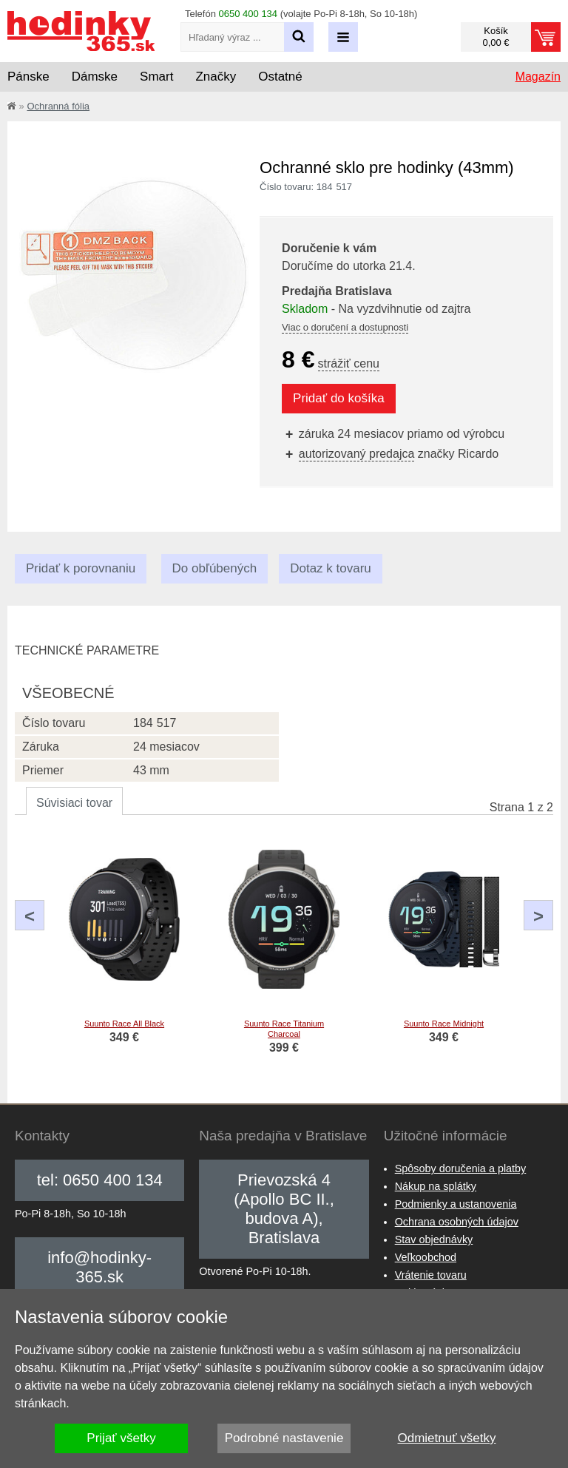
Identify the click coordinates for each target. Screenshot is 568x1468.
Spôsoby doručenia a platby (461, 1168)
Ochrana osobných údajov (456, 1222)
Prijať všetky (121, 1438)
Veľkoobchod (425, 1257)
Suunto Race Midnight (444, 1023)
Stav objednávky (434, 1239)
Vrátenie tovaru (431, 1275)
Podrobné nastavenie (284, 1438)
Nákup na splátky (435, 1186)
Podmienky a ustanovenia (456, 1204)
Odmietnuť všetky (447, 1438)
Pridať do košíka (339, 398)
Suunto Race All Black (124, 1023)
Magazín (538, 76)
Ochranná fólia (58, 106)
